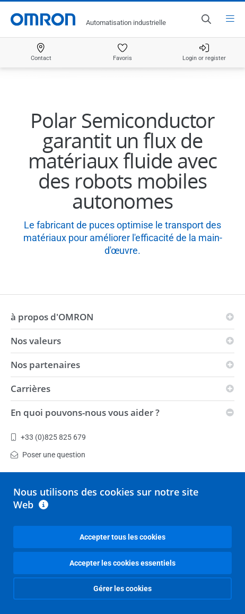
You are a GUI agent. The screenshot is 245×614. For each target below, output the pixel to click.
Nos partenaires (45, 365)
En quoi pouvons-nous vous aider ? (85, 412)
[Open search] (205, 19)
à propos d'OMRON (52, 317)
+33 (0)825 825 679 (48, 437)
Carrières (30, 388)
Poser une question (48, 454)
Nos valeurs (36, 341)
